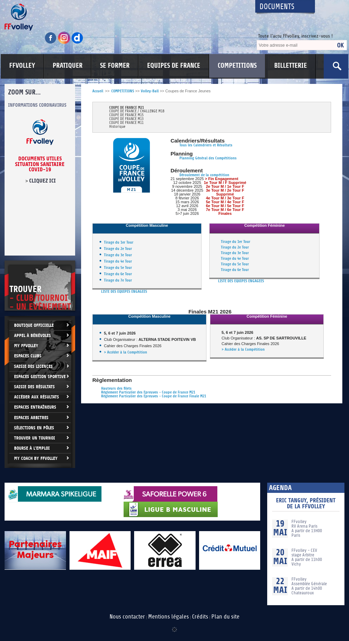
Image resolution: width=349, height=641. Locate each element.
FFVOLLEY (22, 66)
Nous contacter (127, 617)
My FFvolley (26, 345)
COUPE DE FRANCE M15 (126, 115)
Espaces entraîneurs (35, 407)
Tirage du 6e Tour (118, 274)
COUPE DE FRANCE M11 (126, 123)
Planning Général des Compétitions (208, 158)
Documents (277, 6)
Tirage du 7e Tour (118, 280)
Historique (117, 127)
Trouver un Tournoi (34, 438)
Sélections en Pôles (34, 427)
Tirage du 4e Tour (118, 261)
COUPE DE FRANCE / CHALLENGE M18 (136, 111)
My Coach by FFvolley (36, 458)
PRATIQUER (68, 66)
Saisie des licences (33, 366)
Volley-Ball (150, 91)
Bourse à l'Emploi (32, 448)
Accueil (97, 91)
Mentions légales (168, 617)
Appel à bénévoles (32, 335)
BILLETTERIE (290, 66)
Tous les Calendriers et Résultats (205, 145)
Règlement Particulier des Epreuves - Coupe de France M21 (148, 392)
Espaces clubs (27, 355)
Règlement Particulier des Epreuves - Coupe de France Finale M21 (153, 396)
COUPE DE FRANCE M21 (126, 108)
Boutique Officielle (34, 325)
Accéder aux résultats (36, 396)
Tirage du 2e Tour (118, 248)
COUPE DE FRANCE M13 (126, 119)
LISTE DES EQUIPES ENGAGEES (124, 291)
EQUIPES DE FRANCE (173, 66)
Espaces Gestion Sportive (40, 376)
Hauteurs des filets (116, 388)
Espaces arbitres (31, 417)
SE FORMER (115, 66)
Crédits (200, 617)
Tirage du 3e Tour (118, 255)
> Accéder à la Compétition (125, 352)
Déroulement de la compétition (204, 175)
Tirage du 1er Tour (118, 242)
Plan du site (225, 617)
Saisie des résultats (34, 386)
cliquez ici (42, 181)
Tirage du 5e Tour (118, 267)
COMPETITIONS (237, 66)
